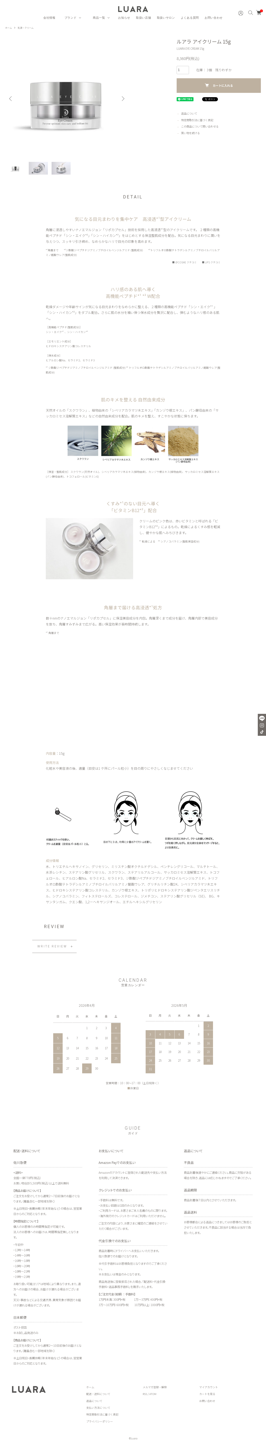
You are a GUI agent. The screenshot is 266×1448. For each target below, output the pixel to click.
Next (122, 99)
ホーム (9, 27)
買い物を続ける (191, 133)
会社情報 (49, 17)
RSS (145, 1395)
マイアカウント (208, 1388)
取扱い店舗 (143, 17)
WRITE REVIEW (52, 947)
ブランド (70, 17)
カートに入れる (219, 85)
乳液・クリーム (27, 27)
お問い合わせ (214, 17)
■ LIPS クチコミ (210, 263)
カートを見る (207, 1395)
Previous (11, 99)
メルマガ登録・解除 (155, 1388)
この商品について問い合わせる (201, 126)
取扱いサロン (166, 17)
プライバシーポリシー (99, 1423)
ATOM (152, 1395)
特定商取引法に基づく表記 (198, 120)
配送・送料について (98, 1395)
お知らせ (124, 17)
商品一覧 (99, 17)
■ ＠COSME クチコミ (183, 263)
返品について (189, 113)
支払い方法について (98, 1409)
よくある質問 (190, 17)
